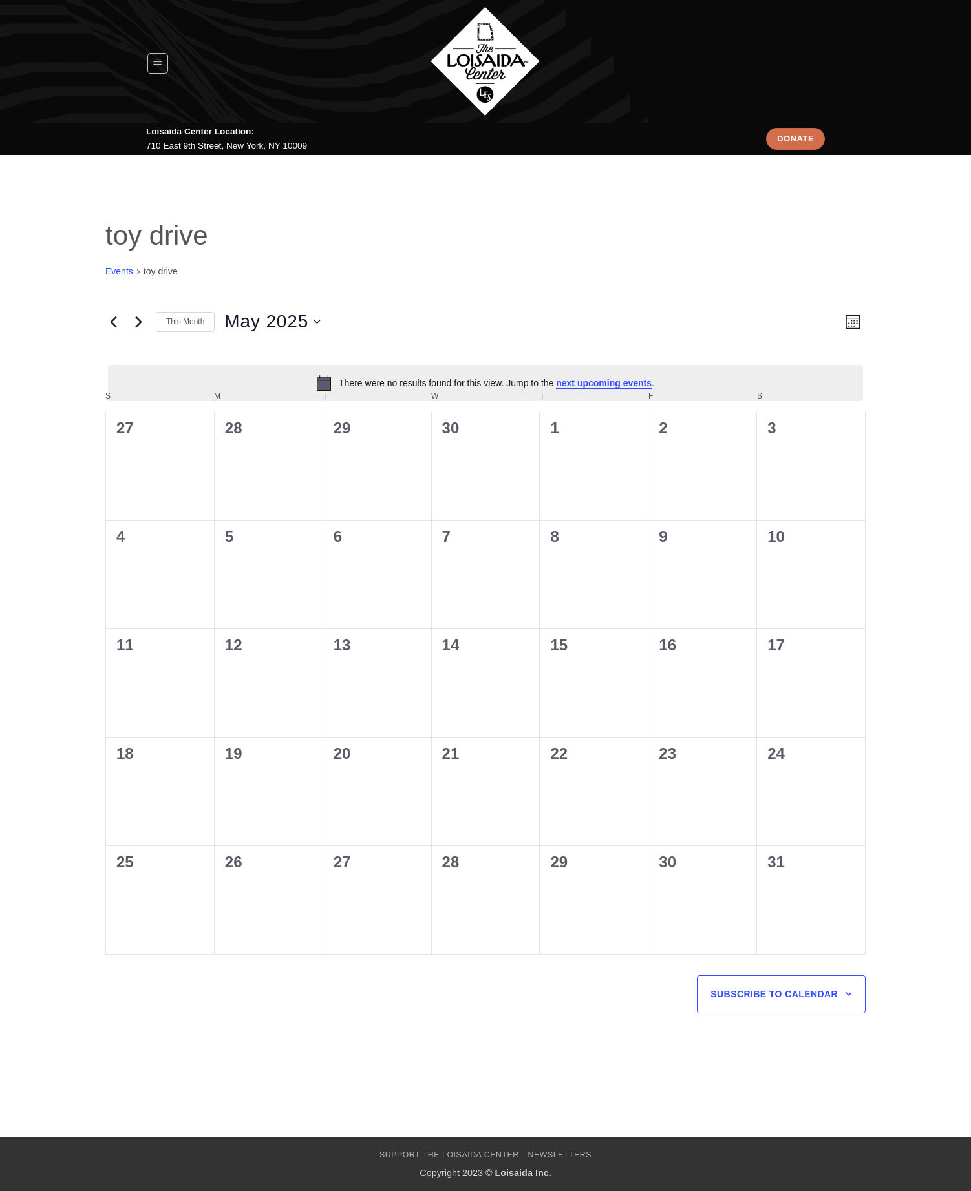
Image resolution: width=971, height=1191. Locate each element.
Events (119, 271)
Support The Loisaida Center (449, 1154)
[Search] (819, 63)
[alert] (485, 383)
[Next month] (138, 321)
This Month (185, 321)
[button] (157, 63)
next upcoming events (604, 383)
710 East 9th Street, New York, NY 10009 (226, 145)
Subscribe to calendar (774, 994)
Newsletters (560, 1154)
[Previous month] (113, 321)
